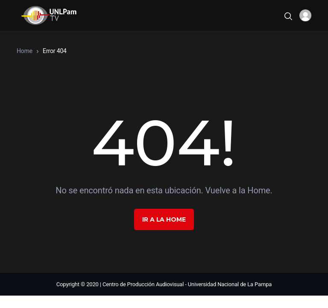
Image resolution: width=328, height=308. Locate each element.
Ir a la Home (163, 219)
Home (24, 50)
